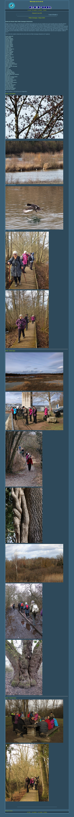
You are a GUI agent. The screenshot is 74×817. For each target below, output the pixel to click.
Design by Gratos (9, 810)
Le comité (40, 10)
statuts (35, 812)
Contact (44, 10)
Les (33, 812)
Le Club (29, 10)
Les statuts (34, 10)
